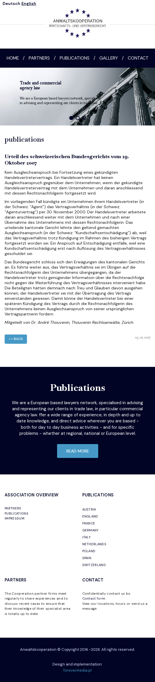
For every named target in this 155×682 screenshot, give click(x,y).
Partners (39, 58)
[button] (71, 118)
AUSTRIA (89, 509)
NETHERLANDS (94, 544)
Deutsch (11, 3)
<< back (16, 339)
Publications (75, 58)
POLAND (89, 551)
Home (13, 58)
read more (77, 451)
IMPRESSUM (14, 518)
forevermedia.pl (77, 670)
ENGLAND (90, 516)
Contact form (93, 598)
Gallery (108, 58)
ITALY (86, 537)
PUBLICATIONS (16, 513)
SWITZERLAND (94, 565)
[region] (77, 97)
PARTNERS (13, 508)
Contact (138, 58)
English (28, 3)
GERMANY (90, 530)
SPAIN (87, 558)
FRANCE (88, 523)
